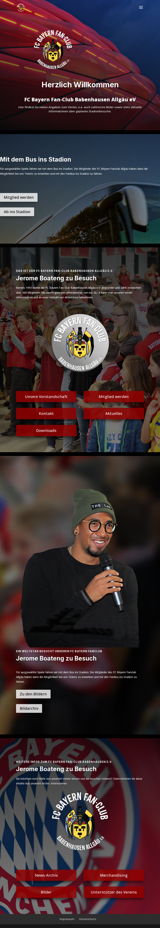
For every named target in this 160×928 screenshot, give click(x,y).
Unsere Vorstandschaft (46, 396)
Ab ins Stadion (17, 211)
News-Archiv (46, 875)
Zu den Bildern (33, 694)
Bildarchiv (29, 708)
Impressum (67, 919)
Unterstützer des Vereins (114, 892)
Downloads (46, 430)
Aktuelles (113, 413)
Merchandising (114, 875)
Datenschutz (87, 919)
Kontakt (46, 413)
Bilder (46, 892)
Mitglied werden (19, 197)
